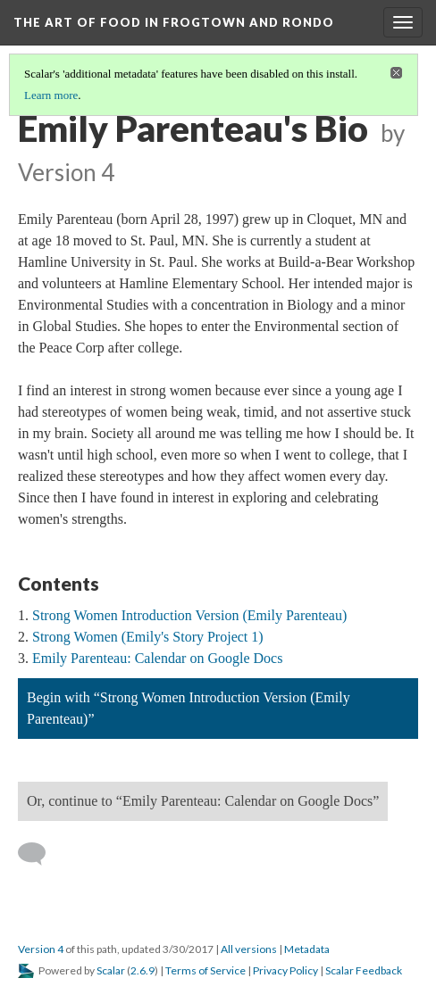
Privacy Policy (285, 970)
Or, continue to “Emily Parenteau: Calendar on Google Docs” (203, 800)
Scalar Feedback (363, 970)
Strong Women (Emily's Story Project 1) (148, 636)
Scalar (110, 970)
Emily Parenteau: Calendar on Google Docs (157, 658)
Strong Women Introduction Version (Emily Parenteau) (189, 615)
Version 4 (40, 949)
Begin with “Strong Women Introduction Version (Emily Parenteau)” (188, 708)
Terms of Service (205, 970)
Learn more (51, 95)
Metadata (307, 949)
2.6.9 (142, 970)
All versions (249, 949)
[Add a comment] (40, 854)
